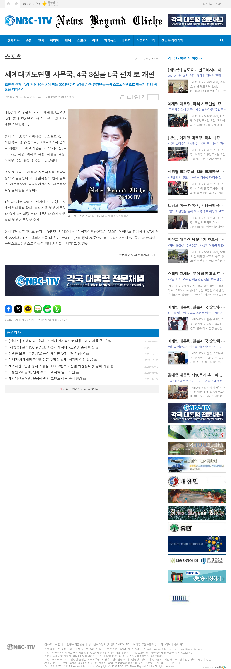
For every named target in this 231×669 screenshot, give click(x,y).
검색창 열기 (221, 40)
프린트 (136, 97)
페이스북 (8, 309)
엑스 (18, 309)
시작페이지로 (8, 4)
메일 (129, 97)
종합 (29, 40)
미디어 (54, 40)
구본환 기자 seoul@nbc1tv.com (23, 97)
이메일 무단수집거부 (145, 644)
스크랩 (142, 97)
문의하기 (179, 644)
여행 (95, 40)
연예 (68, 40)
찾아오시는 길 (52, 644)
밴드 (57, 309)
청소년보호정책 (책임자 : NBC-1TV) (108, 644)
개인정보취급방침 (74, 644)
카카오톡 (28, 309)
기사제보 (165, 644)
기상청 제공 (53, 5)
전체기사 (14, 40)
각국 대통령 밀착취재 (185, 58)
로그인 (218, 3)
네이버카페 (47, 309)
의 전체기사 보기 (137, 255)
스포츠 (81, 40)
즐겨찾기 (16, 4)
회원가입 (207, 3)
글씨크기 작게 (156, 97)
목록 (122, 97)
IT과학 (126, 40)
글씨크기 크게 (150, 97)
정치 (41, 40)
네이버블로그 (38, 309)
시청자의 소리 (146, 40)
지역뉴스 (110, 40)
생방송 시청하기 (172, 40)
